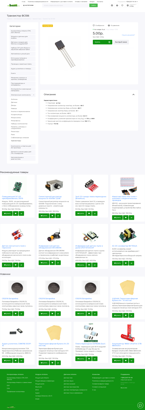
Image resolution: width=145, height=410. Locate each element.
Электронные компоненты (22, 95)
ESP (8, 385)
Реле (13, 134)
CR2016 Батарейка (10, 299)
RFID (37, 390)
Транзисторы (16, 141)
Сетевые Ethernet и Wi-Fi (43, 396)
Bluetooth (38, 387)
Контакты (100, 1)
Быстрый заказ (121, 42)
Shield (37, 399)
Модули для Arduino (42, 378)
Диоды (13, 105)
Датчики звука (68, 381)
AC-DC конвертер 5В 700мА (124, 246)
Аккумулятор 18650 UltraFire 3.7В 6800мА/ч (126, 345)
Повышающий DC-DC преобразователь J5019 (12, 197)
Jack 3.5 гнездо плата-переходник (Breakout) (90, 197)
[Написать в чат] (140, 405)
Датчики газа (68, 378)
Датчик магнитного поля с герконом (14, 247)
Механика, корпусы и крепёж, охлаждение (19, 78)
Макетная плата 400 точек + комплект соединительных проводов (124, 198)
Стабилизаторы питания (20, 137)
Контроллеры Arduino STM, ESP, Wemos (21, 31)
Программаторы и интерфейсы (18, 84)
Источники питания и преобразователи (19, 59)
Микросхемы (16, 117)
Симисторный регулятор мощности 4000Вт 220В (50, 197)
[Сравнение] (117, 5)
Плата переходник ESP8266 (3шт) (90, 344)
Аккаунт (92, 1)
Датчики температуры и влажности (75, 390)
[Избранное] (122, 5)
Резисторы (15, 131)
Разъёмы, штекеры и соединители (18, 127)
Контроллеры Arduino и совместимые (19, 382)
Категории (28, 5)
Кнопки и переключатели (20, 111)
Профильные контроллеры (16, 391)
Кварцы (14, 108)
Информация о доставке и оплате (61, 1)
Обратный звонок (126, 380)
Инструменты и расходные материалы (21, 89)
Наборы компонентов (19, 124)
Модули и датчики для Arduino (19, 37)
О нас (23, 1)
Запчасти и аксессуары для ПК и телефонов (21, 152)
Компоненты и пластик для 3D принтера (21, 147)
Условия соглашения (99, 387)
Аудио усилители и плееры (21, 69)
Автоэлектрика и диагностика (17, 158)
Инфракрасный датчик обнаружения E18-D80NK (50, 247)
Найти (93, 5)
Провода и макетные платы (21, 64)
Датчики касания (69, 384)
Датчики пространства (71, 387)
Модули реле (39, 384)
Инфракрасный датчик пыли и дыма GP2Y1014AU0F (89, 247)
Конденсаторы (16, 114)
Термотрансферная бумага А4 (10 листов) (54, 345)
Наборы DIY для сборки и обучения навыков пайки (20, 48)
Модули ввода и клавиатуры (44, 381)
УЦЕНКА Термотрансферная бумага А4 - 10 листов (125, 299)
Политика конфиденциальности (38, 1)
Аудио (37, 393)
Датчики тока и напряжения (73, 393)
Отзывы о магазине (81, 1)
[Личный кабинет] (112, 5)
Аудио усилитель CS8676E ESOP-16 (16, 345)
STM (8, 388)
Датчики (14, 102)
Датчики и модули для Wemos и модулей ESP (19, 43)
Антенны (14, 99)
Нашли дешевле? (128, 35)
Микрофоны (15, 121)
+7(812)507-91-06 (128, 1)
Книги (13, 73)
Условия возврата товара (100, 384)
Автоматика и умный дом (20, 54)
